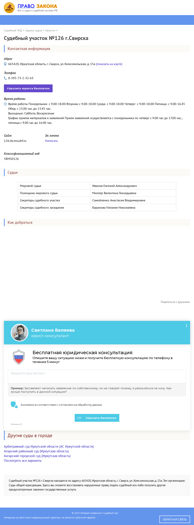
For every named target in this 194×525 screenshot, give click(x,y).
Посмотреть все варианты (22, 460)
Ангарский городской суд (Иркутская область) (37, 456)
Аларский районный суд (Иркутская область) (36, 451)
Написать (51, 141)
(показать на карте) (109, 64)
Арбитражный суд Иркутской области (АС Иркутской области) (49, 446)
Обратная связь (175, 519)
